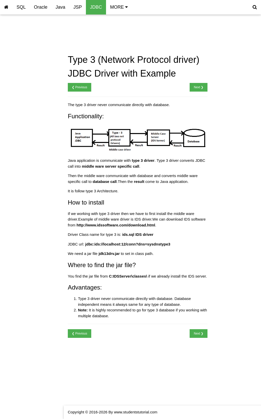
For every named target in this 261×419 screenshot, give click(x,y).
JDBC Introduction (19, 30)
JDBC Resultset (17, 88)
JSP (77, 7)
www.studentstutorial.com (135, 412)
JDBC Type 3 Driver (21, 59)
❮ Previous (79, 87)
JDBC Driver (14, 38)
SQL (21, 7)
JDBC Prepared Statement (26, 103)
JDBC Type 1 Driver (21, 45)
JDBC (96, 7)
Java (60, 7)
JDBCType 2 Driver (20, 52)
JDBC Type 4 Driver (21, 67)
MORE (119, 7)
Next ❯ (198, 87)
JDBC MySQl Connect (23, 74)
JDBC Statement (18, 96)
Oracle (40, 7)
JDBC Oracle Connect (23, 81)
